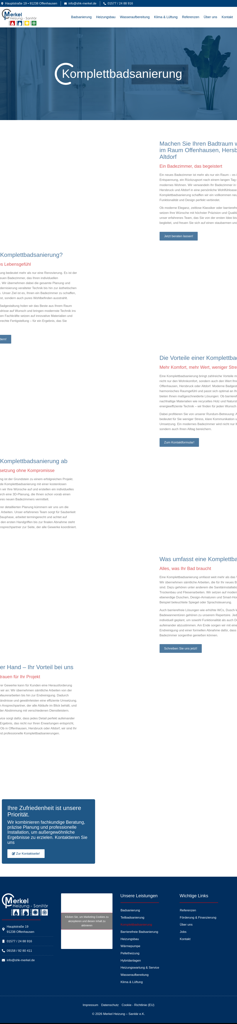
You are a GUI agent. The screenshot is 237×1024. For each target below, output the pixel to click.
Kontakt (227, 17)
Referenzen (190, 17)
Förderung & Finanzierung (198, 917)
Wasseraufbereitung (134, 17)
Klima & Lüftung (166, 17)
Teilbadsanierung (132, 917)
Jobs (183, 932)
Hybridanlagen (131, 960)
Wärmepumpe (130, 946)
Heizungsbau (105, 17)
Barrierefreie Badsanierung (139, 932)
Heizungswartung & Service (140, 967)
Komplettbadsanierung (136, 924)
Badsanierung (81, 17)
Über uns (210, 17)
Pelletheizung (130, 953)
